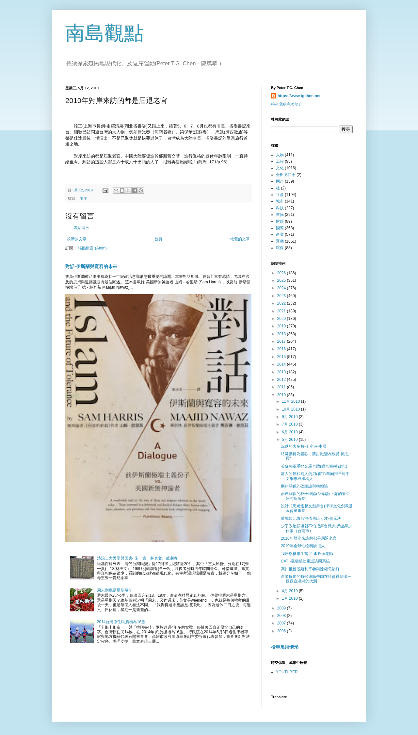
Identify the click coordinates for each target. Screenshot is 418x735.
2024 (282, 288)
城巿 (280, 201)
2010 (282, 395)
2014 (282, 364)
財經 (280, 221)
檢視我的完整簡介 (286, 104)
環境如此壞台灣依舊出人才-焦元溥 (311, 518)
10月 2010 (291, 409)
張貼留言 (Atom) (92, 248)
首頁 (158, 239)
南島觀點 (104, 33)
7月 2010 (290, 424)
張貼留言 (81, 227)
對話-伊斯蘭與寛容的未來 (91, 266)
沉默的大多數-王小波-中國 (304, 446)
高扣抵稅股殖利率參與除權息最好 (310, 569)
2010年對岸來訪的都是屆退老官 (309, 538)
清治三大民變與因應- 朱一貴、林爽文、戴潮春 (137, 558)
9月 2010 (290, 416)
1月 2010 (290, 598)
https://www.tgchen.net (299, 96)
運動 (280, 241)
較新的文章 (77, 239)
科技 (280, 208)
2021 (282, 311)
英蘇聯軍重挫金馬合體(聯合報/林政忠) (314, 466)
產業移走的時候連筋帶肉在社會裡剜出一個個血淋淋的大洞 (316, 578)
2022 (282, 303)
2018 (282, 334)
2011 (282, 387)
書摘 (280, 214)
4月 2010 (290, 591)
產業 (280, 234)
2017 (282, 341)
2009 (282, 608)
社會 (280, 194)
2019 (282, 326)
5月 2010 (290, 439)
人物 (280, 155)
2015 (282, 356)
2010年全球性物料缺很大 (303, 546)
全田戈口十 (286, 174)
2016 (282, 349)
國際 (280, 228)
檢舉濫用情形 (284, 647)
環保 (280, 248)
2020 (282, 318)
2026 (282, 273)
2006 (282, 631)
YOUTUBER (287, 672)
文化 (280, 168)
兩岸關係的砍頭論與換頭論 (304, 486)
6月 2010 (290, 432)
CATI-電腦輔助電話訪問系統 (305, 561)
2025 (282, 280)
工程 (280, 161)
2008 (282, 615)
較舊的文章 (240, 239)
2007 (282, 623)
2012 (282, 379)
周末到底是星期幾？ (114, 590)
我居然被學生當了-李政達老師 (307, 553)
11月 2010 (291, 401)
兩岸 (83, 198)
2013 (282, 372)
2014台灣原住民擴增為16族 (121, 622)
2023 (282, 295)
